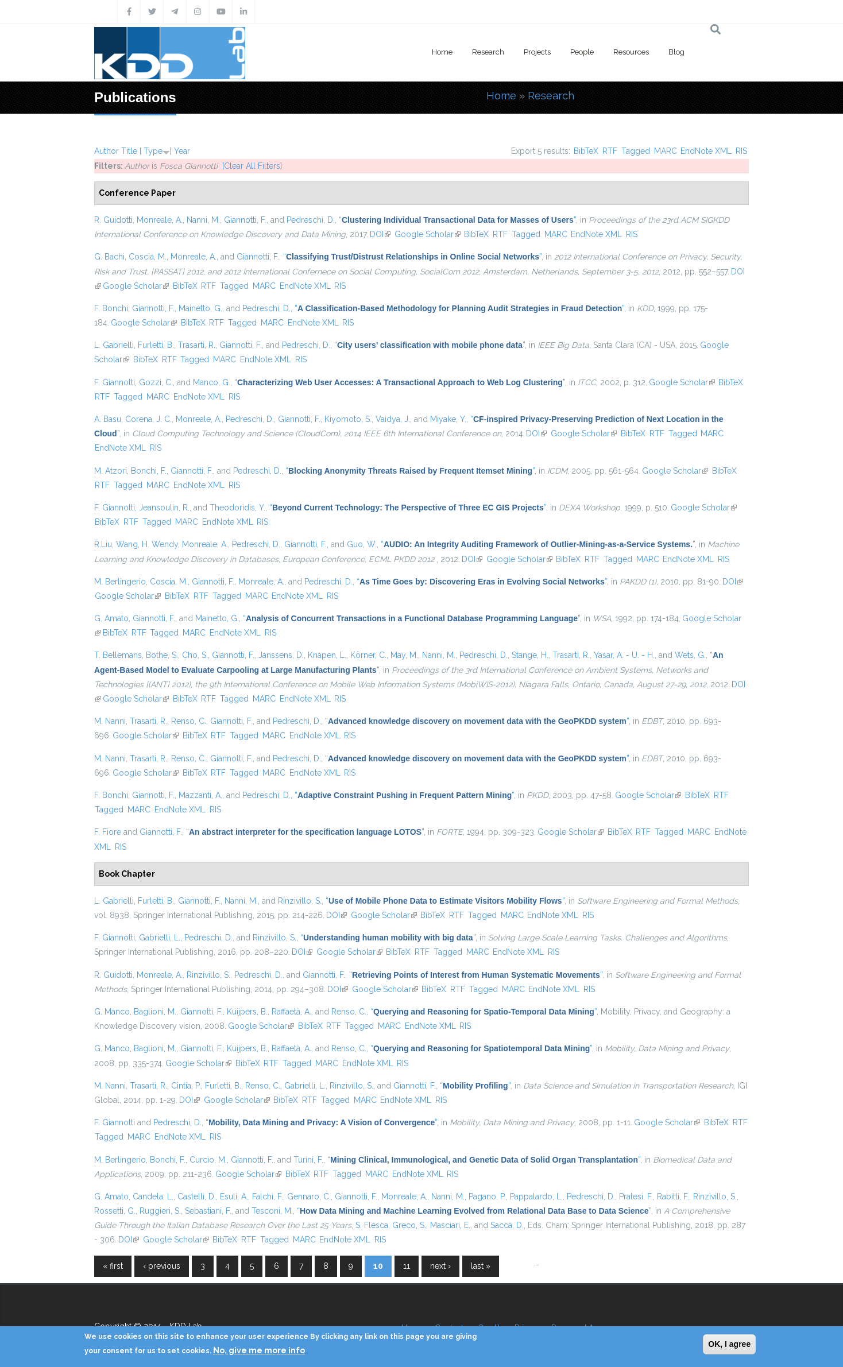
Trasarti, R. (196, 345)
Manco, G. (211, 382)
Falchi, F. (267, 1196)
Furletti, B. (156, 345)
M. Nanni (110, 721)
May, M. (404, 655)
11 (406, 1266)
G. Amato (111, 618)
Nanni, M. (203, 219)
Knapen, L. (327, 655)
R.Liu (103, 544)
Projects (537, 52)
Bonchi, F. (149, 470)
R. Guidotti (113, 219)
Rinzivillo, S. (300, 900)
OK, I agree (729, 1344)
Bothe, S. (162, 655)
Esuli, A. (234, 1196)
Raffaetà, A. (291, 1011)
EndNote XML (706, 151)
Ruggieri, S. (160, 1210)
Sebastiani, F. (208, 1210)
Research (488, 52)
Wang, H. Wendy (147, 544)
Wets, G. (690, 655)
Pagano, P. (487, 1196)
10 (378, 1266)
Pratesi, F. (636, 1196)
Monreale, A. (160, 219)
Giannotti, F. (245, 219)
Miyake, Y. (448, 419)
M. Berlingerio (120, 581)
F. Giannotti (114, 382)
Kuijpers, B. (247, 1011)
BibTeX (586, 151)
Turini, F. (308, 1159)
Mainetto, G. (200, 308)
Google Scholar (428, 234)
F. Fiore (107, 832)
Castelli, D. (196, 1196)
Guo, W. (362, 544)
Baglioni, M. (155, 1011)
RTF (609, 151)
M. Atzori (110, 470)
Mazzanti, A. (200, 795)
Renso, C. (188, 721)
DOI (380, 234)
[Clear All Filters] (252, 166)
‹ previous (161, 1266)
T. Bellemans (118, 655)
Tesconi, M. (272, 1210)
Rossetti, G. (115, 1210)
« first (113, 1266)
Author (106, 151)
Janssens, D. (281, 655)
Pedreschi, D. (311, 219)
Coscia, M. (148, 256)
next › (440, 1266)
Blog (676, 52)
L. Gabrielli (114, 345)
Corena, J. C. (148, 419)
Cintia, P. (186, 1085)
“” (457, 219)
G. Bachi (109, 256)
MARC (665, 151)
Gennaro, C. (309, 1196)
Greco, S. (409, 1225)
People (582, 52)
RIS (741, 151)
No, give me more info (259, 1350)
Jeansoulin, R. (164, 507)
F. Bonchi (111, 308)
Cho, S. (195, 655)
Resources (631, 52)
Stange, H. (530, 655)
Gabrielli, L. (159, 937)
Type (153, 151)
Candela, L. (153, 1196)
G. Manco (112, 1011)
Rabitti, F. (673, 1196)
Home (442, 52)
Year (182, 151)
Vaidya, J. (393, 419)
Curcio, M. (208, 1159)
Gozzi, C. (156, 382)
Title (129, 151)
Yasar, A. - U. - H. (624, 655)
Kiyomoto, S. (348, 419)
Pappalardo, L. (536, 1196)
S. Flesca (371, 1225)
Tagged (635, 151)
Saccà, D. (507, 1225)
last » (480, 1266)
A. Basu (107, 419)
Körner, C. (368, 655)
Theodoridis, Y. (237, 507)
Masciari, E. (450, 1225)
